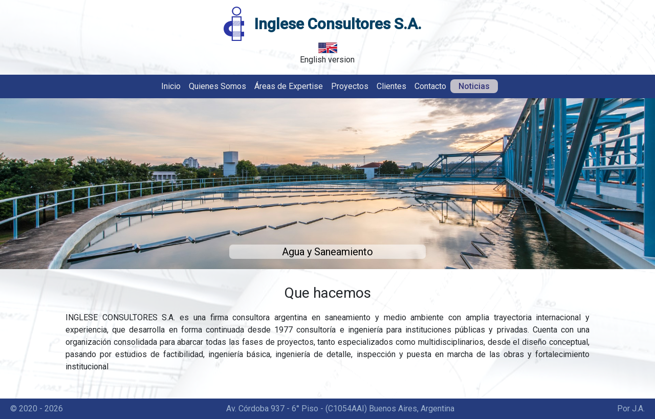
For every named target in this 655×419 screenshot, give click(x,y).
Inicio (171, 86)
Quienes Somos (217, 86)
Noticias (474, 86)
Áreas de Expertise (288, 86)
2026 (54, 408)
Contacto (430, 86)
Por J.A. (631, 408)
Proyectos (349, 86)
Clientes (391, 86)
